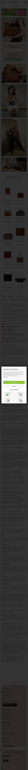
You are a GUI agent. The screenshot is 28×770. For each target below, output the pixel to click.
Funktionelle (7, 400)
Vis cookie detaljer (14, 389)
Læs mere (5, 376)
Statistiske (20, 400)
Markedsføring (20, 394)
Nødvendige (7, 394)
